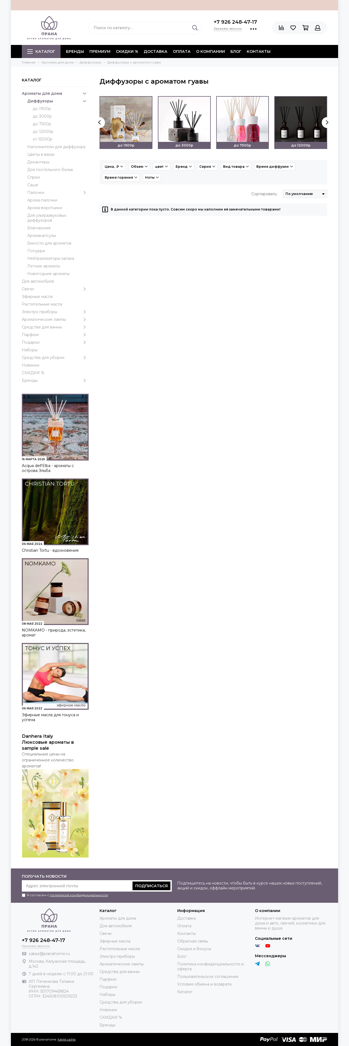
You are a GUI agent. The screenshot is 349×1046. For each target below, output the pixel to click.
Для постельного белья (50, 169)
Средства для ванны (55, 327)
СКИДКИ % (127, 51)
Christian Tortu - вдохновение (50, 550)
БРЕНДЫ (75, 51)
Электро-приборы (55, 311)
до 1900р (42, 108)
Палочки (58, 192)
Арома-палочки (42, 200)
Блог (235, 51)
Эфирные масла (37, 296)
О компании (210, 51)
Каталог (41, 51)
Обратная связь (192, 941)
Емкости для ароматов (49, 243)
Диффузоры (58, 101)
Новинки (30, 365)
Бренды (55, 380)
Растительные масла (42, 304)
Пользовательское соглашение (208, 976)
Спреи (33, 177)
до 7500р (42, 123)
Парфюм (55, 334)
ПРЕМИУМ (99, 51)
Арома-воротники (44, 207)
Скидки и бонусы (194, 948)
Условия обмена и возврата (204, 984)
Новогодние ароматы (48, 273)
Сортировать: (264, 193)
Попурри (36, 250)
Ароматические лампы (55, 319)
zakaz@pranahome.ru (49, 953)
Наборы (30, 349)
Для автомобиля (38, 281)
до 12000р (43, 131)
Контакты (258, 51)
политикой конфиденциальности (79, 895)
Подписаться (151, 885)
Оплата (182, 51)
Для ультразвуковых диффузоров (46, 218)
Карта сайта (67, 1039)
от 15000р (42, 139)
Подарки (55, 342)
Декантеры (38, 162)
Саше (32, 184)
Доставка (155, 51)
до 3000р (42, 116)
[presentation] (99, 122)
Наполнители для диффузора (56, 146)
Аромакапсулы (41, 235)
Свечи (55, 288)
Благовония (38, 227)
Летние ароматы (43, 266)
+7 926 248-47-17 (235, 22)
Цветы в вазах (41, 154)
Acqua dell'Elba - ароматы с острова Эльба (48, 468)
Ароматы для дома (55, 93)
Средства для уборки (55, 357)
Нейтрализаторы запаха (50, 258)
